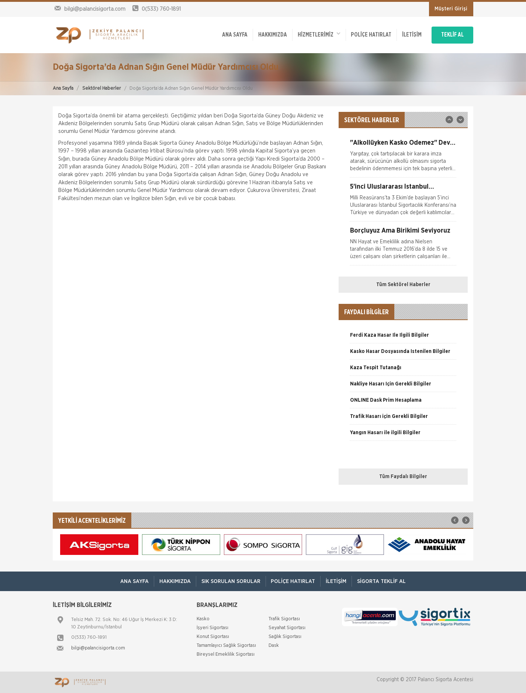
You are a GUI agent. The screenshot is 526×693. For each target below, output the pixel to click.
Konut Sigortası (213, 636)
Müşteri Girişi (451, 8)
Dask (274, 645)
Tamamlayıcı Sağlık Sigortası (226, 645)
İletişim (407, 34)
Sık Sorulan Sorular (230, 581)
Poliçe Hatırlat (366, 34)
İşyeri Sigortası (212, 627)
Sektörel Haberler (101, 88)
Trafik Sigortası (284, 619)
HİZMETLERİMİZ (312, 33)
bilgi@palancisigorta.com (98, 648)
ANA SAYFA (227, 34)
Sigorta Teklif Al (383, 581)
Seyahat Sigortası (287, 627)
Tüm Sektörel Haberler (403, 284)
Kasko (203, 619)
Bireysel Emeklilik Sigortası (226, 654)
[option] (403, 158)
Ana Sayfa (63, 88)
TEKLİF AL (451, 34)
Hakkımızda (265, 34)
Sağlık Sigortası (285, 636)
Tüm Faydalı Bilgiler (403, 476)
